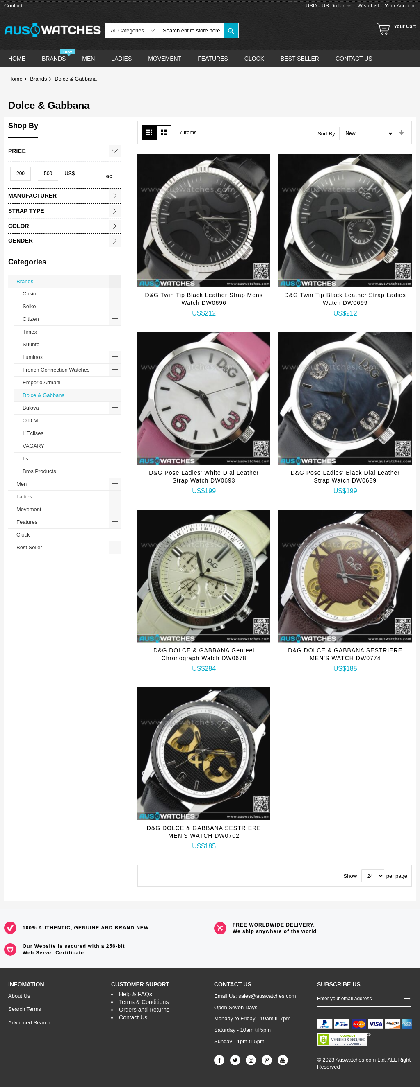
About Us (19, 996)
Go (109, 176)
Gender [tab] (20, 240)
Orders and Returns (144, 1009)
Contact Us (133, 1017)
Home (15, 79)
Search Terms (24, 1009)
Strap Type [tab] (26, 210)
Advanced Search (29, 1022)
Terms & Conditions (144, 1002)
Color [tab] (18, 226)
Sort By (326, 133)
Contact (13, 5)
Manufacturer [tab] (32, 195)
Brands (38, 79)
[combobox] (191, 30)
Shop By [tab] (23, 126)
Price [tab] (17, 151)
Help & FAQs (135, 994)
